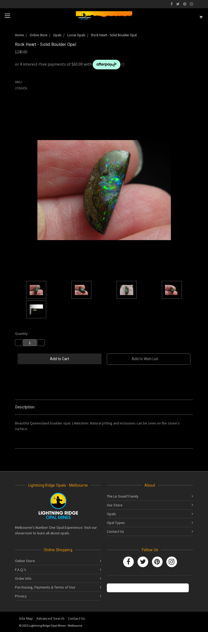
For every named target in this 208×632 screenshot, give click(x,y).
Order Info (23, 578)
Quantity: (21, 334)
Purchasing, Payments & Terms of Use (45, 587)
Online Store (25, 560)
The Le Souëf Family (123, 496)
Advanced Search (50, 618)
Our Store (115, 505)
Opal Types (116, 522)
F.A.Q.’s (20, 569)
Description (24, 407)
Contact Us (115, 531)
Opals (111, 513)
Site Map (26, 618)
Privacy (21, 596)
